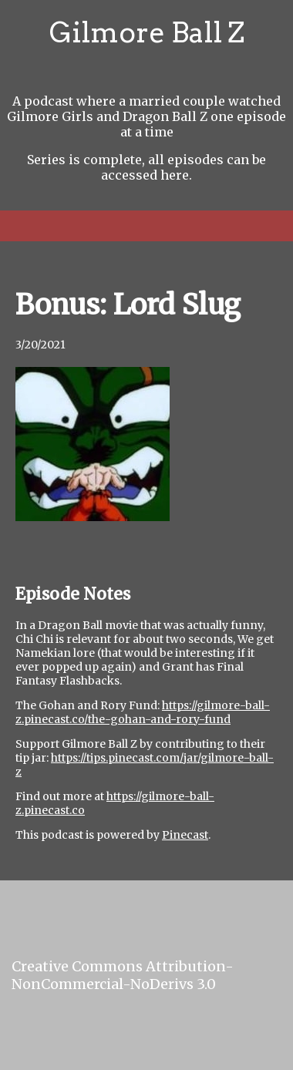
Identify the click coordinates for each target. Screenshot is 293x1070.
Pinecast (185, 835)
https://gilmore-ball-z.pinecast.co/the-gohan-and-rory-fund (142, 712)
